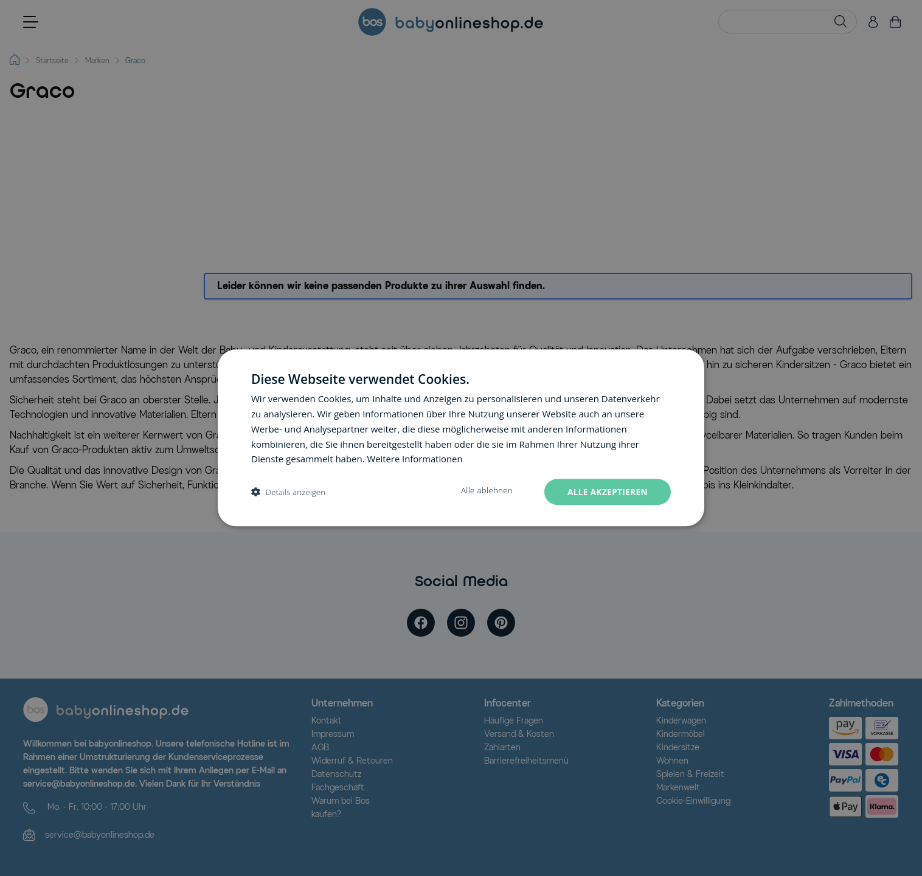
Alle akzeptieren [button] (606, 492)
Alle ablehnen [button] (483, 490)
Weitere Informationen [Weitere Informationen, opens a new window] (415, 459)
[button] (288, 492)
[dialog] (461, 438)
